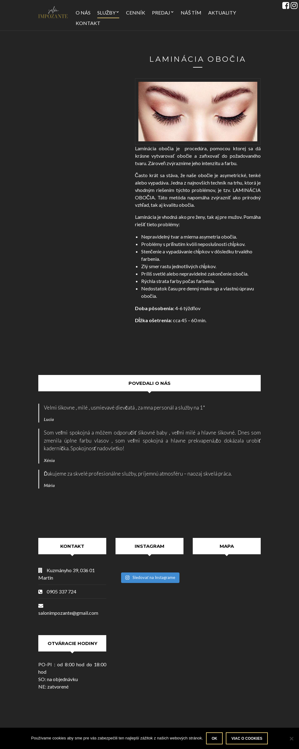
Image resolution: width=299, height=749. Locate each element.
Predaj (161, 12)
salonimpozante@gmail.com (68, 613)
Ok (214, 738)
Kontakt (88, 23)
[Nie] (291, 738)
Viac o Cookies (246, 738)
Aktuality (222, 12)
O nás (83, 12)
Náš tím (191, 12)
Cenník (135, 12)
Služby (106, 12)
